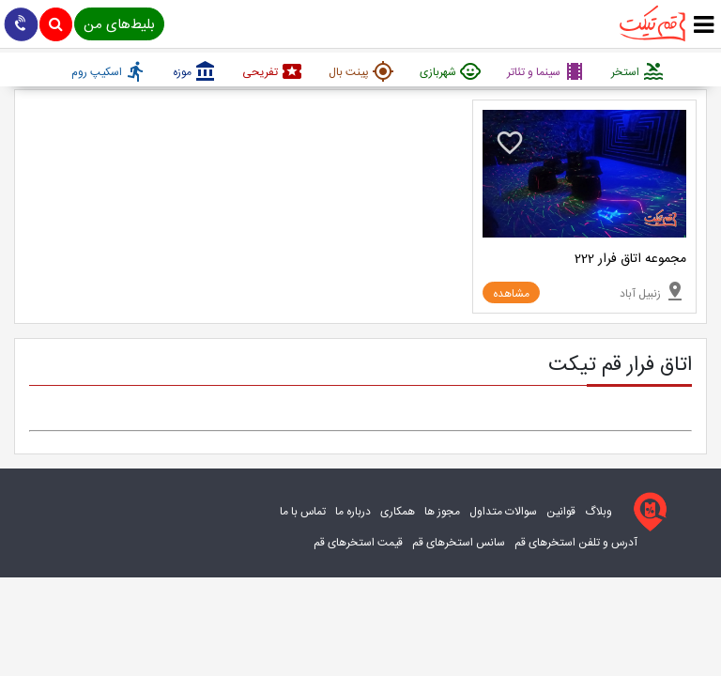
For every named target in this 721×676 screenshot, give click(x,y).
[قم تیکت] (645, 511)
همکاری (397, 511)
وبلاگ (598, 511)
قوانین (560, 511)
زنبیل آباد (653, 291)
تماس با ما (303, 511)
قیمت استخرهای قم (358, 542)
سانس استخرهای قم (458, 542)
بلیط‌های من (119, 25)
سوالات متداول (503, 511)
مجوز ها (442, 511)
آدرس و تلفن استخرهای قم (575, 542)
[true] (703, 26)
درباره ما (353, 511)
